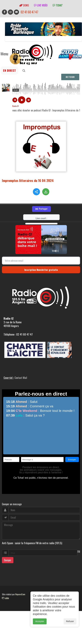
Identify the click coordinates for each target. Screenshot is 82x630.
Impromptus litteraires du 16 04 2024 (28, 180)
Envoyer (7, 560)
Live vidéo (41, 5)
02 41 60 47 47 (29, 12)
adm (5, 598)
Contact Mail (20, 378)
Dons (24, 5)
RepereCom (20, 594)
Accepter (39, 621)
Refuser (70, 621)
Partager (41, 209)
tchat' (58, 5)
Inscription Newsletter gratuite (41, 269)
